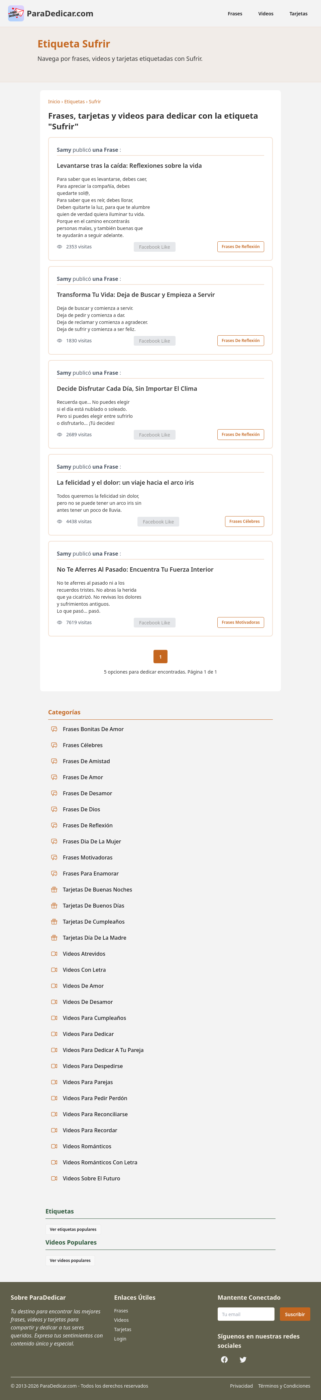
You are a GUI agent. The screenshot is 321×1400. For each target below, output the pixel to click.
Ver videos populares (70, 1260)
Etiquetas (74, 101)
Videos (266, 13)
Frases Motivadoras (241, 622)
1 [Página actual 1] (160, 657)
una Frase (105, 149)
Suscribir (295, 1314)
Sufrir (95, 101)
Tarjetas (299, 13)
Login (120, 1338)
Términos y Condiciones (284, 1386)
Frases (235, 13)
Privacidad (241, 1386)
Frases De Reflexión (241, 246)
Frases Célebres (244, 521)
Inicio (54, 101)
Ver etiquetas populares (73, 1229)
